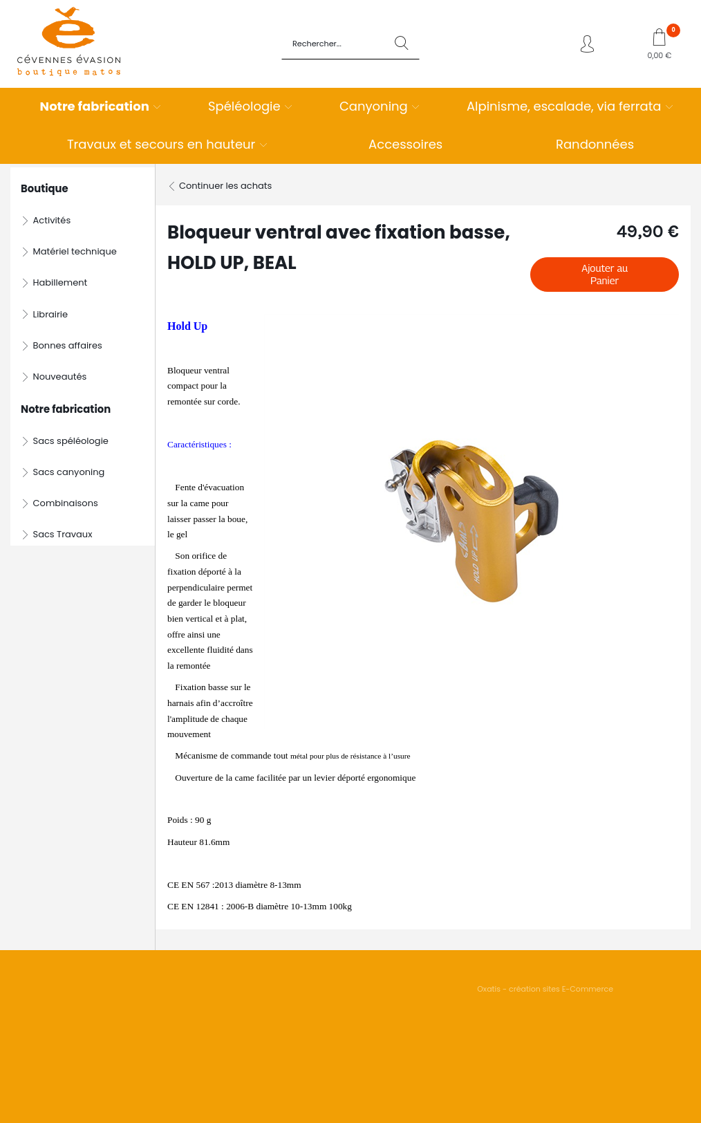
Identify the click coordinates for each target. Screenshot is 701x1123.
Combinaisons (65, 503)
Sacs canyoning (69, 472)
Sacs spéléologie (71, 440)
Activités (52, 220)
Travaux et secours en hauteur (161, 144)
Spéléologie (244, 106)
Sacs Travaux (63, 534)
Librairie (50, 314)
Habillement (60, 282)
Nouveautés (60, 376)
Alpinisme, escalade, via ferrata (564, 106)
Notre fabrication (94, 106)
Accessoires (405, 144)
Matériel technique (75, 251)
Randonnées (595, 144)
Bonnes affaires (67, 345)
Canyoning (373, 106)
